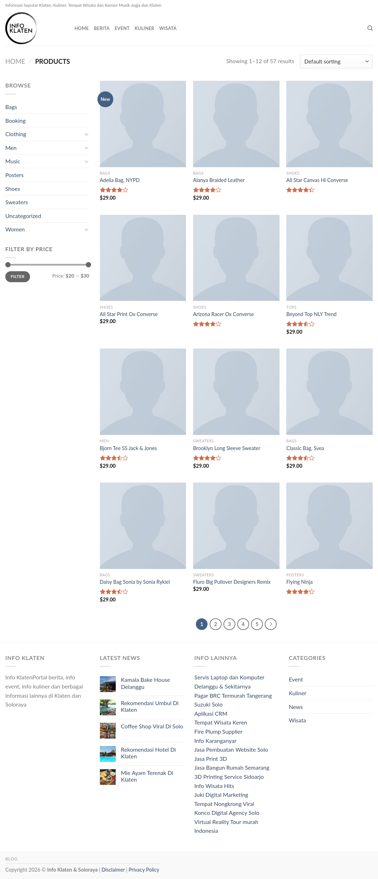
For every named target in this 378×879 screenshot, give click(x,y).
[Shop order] (336, 61)
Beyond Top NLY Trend (311, 314)
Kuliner (144, 28)
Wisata (167, 28)
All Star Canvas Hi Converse (317, 180)
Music (12, 161)
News (296, 706)
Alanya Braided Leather (219, 180)
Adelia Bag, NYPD (120, 180)
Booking (15, 120)
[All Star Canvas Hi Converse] (329, 124)
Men (11, 147)
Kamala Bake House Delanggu (145, 683)
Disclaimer (113, 870)
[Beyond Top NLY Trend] (329, 258)
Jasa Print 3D (210, 758)
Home (81, 28)
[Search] (370, 28)
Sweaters (16, 202)
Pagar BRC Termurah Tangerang (233, 695)
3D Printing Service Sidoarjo (229, 776)
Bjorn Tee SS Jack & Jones (128, 448)
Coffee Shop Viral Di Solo (152, 726)
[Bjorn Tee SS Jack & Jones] (143, 391)
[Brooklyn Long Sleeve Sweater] (236, 391)
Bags (11, 106)
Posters (14, 174)
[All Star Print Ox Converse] (143, 258)
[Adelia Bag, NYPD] (143, 124)
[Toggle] (86, 134)
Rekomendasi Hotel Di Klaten (148, 752)
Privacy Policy (143, 870)
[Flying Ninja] (329, 526)
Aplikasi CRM (211, 713)
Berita (102, 28)
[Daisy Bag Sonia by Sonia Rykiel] (143, 526)
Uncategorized (23, 215)
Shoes (12, 188)
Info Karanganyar (215, 740)
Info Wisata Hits (214, 785)
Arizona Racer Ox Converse (223, 314)
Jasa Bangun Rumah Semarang (232, 767)
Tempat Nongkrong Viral (224, 803)
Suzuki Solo (208, 704)
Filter (17, 276)
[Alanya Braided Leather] (236, 124)
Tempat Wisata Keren (220, 722)
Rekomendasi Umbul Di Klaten (150, 706)
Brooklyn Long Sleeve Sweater (226, 448)
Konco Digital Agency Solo (226, 812)
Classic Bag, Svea (305, 448)
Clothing (15, 134)
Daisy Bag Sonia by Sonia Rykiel (135, 582)
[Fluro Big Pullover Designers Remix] (236, 526)
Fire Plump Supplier (218, 731)
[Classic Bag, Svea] (329, 391)
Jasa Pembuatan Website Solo (231, 749)
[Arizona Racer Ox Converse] (236, 258)
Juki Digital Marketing (221, 794)
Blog (11, 858)
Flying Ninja (299, 582)
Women (15, 229)
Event (122, 28)
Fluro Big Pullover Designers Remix (232, 582)
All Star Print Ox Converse (129, 314)
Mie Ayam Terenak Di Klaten (147, 776)
